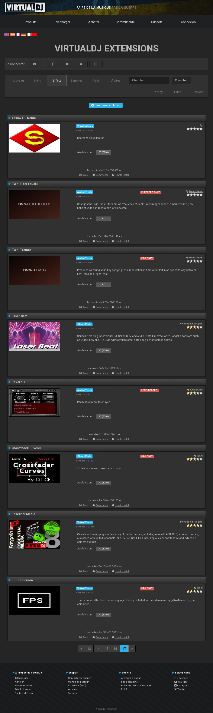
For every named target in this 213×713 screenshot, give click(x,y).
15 (106, 648)
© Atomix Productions (106, 709)
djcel (200, 455)
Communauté (125, 22)
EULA (124, 689)
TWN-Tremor (21, 250)
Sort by (159, 92)
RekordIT (18, 382)
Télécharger (62, 22)
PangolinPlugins (193, 323)
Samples (77, 80)
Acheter (93, 22)
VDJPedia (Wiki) (77, 685)
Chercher (181, 80)
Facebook (181, 677)
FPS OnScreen (22, 580)
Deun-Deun (196, 191)
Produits (30, 22)
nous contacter (129, 681)
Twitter (179, 689)
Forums (72, 693)
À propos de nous (131, 677)
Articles (72, 689)
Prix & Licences (23, 689)
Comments (102, 175)
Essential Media (23, 514)
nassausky (196, 389)
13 (89, 648)
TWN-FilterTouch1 (25, 184)
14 (98, 648)
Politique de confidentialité (136, 685)
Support (156, 22)
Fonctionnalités (23, 685)
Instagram (181, 685)
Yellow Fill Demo (24, 118)
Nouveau (18, 80)
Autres (115, 80)
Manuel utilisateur (78, 681)
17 (124, 648)
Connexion (188, 22)
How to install (122, 175)
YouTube (180, 681)
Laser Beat (20, 316)
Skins (37, 80)
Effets (57, 80)
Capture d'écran (24, 693)
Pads (96, 80)
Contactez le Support (80, 677)
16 (115, 648)
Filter (179, 92)
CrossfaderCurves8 (26, 448)
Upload (198, 92)
